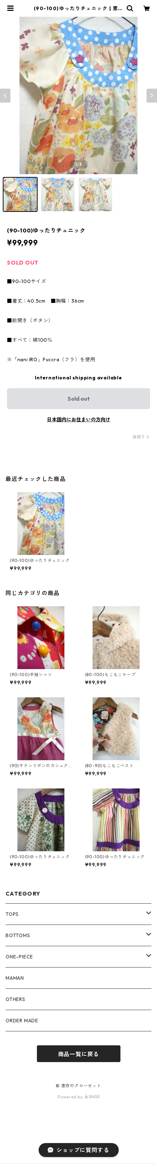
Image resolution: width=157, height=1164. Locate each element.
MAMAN (15, 978)
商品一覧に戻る (78, 1054)
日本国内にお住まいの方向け (78, 419)
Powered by (78, 1096)
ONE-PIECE (19, 957)
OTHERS (15, 999)
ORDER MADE (22, 1020)
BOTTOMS (18, 935)
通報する (141, 436)
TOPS (12, 914)
